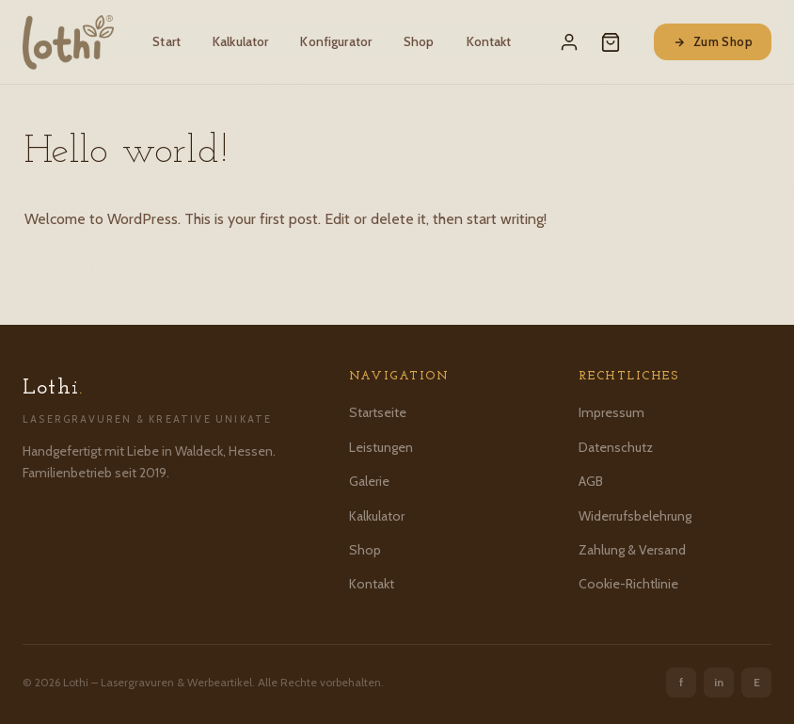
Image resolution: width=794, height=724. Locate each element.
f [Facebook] (681, 682)
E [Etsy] (757, 682)
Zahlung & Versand (632, 549)
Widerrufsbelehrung (635, 515)
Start (166, 41)
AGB (591, 481)
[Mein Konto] (569, 42)
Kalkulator (240, 41)
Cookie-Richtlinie (628, 583)
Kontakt (489, 41)
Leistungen (381, 447)
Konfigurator (336, 41)
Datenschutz (616, 447)
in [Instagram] (718, 682)
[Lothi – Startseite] (68, 42)
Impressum (611, 412)
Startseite (377, 412)
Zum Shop (713, 41)
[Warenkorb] (610, 42)
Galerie (369, 481)
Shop (419, 41)
